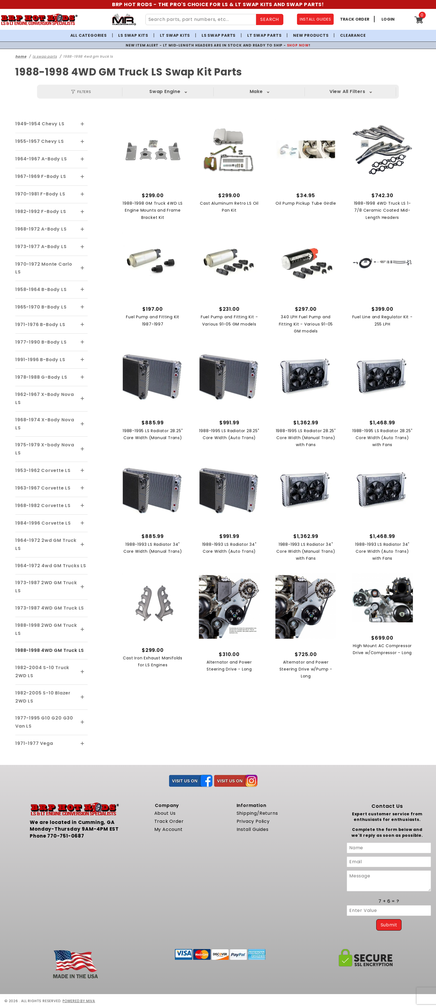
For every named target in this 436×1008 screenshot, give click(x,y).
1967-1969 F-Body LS (40, 176)
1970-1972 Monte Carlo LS (43, 268)
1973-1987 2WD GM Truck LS (46, 586)
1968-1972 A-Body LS (40, 229)
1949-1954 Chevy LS (39, 124)
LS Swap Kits (133, 35)
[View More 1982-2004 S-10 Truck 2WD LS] (82, 672)
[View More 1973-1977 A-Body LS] (82, 247)
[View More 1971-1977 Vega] (82, 744)
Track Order (169, 821)
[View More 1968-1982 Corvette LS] (82, 505)
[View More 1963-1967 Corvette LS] (82, 488)
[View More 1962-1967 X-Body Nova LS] (82, 399)
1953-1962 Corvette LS (43, 470)
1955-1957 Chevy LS (39, 141)
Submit (389, 925)
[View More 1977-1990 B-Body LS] (82, 342)
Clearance (353, 35)
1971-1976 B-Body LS (40, 324)
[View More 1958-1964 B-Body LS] (82, 289)
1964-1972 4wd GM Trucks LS (50, 565)
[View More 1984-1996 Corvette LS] (82, 523)
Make (180, 91)
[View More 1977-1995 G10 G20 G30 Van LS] (82, 722)
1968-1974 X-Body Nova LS (44, 424)
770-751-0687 (65, 836)
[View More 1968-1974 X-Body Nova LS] (82, 424)
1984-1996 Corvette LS (43, 523)
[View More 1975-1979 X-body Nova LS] (82, 449)
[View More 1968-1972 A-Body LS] (82, 229)
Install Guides (253, 829)
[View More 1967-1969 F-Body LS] (82, 177)
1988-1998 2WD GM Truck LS (46, 629)
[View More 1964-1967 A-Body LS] (82, 159)
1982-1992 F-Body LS (40, 211)
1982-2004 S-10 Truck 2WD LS (42, 671)
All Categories (88, 35)
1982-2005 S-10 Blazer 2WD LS (43, 697)
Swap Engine (119, 91)
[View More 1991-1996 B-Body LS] (82, 360)
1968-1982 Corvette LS (43, 505)
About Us (165, 813)
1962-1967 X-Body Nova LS (44, 398)
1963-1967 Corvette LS (43, 488)
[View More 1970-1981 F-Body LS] (82, 194)
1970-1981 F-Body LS (40, 194)
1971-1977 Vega (34, 743)
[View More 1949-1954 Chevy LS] (82, 124)
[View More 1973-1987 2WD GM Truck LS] (82, 587)
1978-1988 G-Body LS (41, 377)
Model (240, 91)
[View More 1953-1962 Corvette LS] (82, 470)
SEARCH (269, 19)
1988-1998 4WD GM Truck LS (49, 650)
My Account (168, 829)
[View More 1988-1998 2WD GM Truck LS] (82, 629)
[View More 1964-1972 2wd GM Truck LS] (82, 544)
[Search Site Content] (200, 19)
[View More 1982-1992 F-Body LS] (82, 212)
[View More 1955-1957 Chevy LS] (82, 142)
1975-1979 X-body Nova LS (44, 449)
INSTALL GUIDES (315, 19)
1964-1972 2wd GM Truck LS (45, 544)
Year (302, 91)
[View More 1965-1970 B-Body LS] (82, 307)
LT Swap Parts (264, 35)
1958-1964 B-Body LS (40, 289)
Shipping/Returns (257, 813)
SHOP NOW (298, 45)
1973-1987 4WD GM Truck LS (49, 608)
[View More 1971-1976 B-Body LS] (82, 324)
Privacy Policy (253, 821)
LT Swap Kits (175, 35)
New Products (311, 35)
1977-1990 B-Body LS (40, 342)
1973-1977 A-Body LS (40, 246)
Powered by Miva (79, 1001)
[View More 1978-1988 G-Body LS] (82, 377)
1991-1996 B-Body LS (40, 359)
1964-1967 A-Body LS (41, 159)
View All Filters (363, 91)
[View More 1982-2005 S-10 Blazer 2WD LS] (82, 697)
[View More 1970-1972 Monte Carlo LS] (82, 268)
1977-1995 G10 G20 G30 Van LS (44, 722)
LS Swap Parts (219, 35)
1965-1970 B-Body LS (40, 307)
